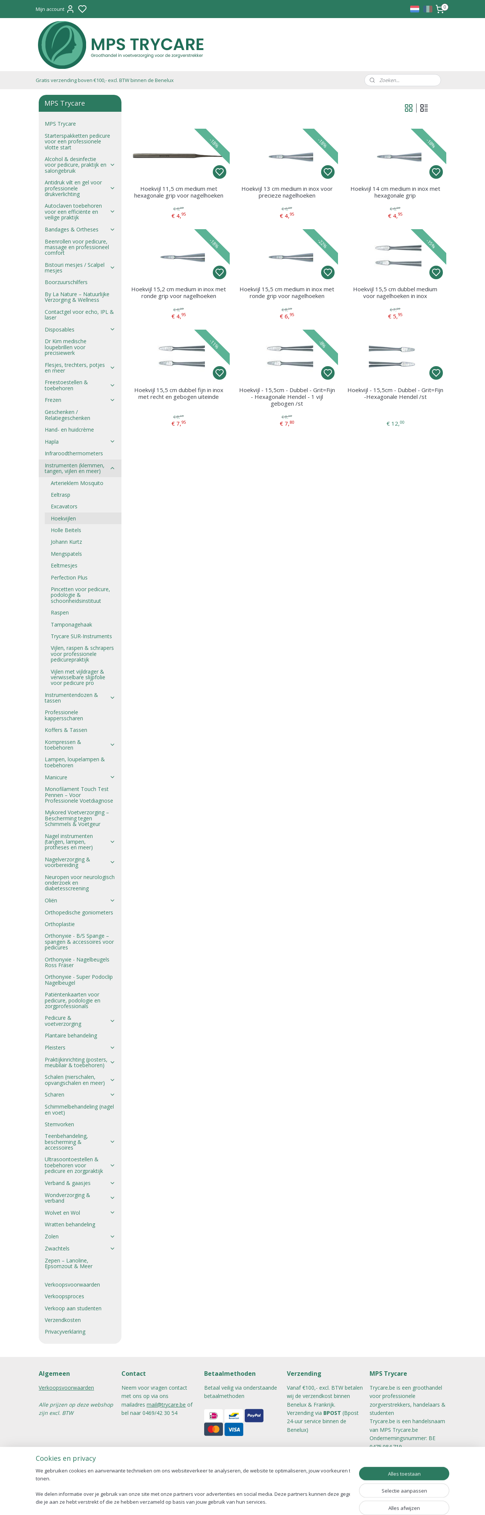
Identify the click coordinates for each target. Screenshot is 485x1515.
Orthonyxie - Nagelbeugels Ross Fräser (77, 962)
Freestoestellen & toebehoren (80, 385)
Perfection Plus (69, 577)
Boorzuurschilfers (66, 282)
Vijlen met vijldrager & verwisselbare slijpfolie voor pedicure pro (78, 677)
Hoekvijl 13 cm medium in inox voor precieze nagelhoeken (286, 192)
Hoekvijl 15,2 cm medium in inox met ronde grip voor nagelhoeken (178, 292)
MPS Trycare (60, 123)
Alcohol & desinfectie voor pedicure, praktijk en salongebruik (80, 164)
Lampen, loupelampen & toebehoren (75, 762)
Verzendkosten (63, 1319)
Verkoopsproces (64, 1296)
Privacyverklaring (65, 1331)
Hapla (80, 441)
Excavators (64, 506)
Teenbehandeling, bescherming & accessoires (80, 1141)
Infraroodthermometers (74, 453)
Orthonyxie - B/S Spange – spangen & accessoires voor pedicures (79, 941)
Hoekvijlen (63, 518)
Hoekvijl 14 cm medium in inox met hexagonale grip (395, 192)
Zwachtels (80, 1248)
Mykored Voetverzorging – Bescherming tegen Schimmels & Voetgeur (77, 818)
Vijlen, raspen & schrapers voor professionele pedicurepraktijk (82, 653)
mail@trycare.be (166, 1404)
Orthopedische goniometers (79, 912)
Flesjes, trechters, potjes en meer (80, 367)
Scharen (80, 1094)
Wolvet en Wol (80, 1212)
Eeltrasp (60, 494)
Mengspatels (66, 553)
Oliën (80, 900)
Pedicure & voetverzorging (80, 1020)
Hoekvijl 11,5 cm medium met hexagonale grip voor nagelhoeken (178, 192)
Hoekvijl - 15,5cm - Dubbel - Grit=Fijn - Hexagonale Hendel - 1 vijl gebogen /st (287, 396)
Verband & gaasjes (80, 1182)
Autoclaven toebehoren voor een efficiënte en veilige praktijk (80, 211)
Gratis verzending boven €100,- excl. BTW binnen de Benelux (105, 80)
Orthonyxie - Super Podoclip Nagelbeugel (79, 979)
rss (280, 1501)
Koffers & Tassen (66, 729)
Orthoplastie (60, 924)
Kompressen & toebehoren (80, 744)
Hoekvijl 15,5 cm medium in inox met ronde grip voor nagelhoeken (286, 292)
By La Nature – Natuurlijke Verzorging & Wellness (77, 297)
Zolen (80, 1236)
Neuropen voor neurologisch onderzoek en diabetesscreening (80, 882)
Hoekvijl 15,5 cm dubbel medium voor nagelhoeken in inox (395, 292)
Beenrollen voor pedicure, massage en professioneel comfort (77, 247)
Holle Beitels (66, 530)
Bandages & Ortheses (80, 229)
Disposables (80, 329)
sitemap (264, 1501)
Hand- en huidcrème (69, 429)
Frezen (80, 399)
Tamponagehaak (71, 624)
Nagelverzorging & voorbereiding (80, 862)
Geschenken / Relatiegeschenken (67, 414)
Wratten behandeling (70, 1224)
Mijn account (55, 9)
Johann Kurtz (66, 541)
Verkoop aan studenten (73, 1308)
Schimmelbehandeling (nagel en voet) (79, 1109)
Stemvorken (59, 1124)
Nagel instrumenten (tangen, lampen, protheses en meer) (80, 841)
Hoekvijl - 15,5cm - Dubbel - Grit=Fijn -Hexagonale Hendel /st (395, 393)
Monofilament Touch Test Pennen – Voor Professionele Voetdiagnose (79, 794)
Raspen (60, 612)
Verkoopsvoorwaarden (72, 1284)
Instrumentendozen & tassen (80, 697)
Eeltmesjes (64, 565)
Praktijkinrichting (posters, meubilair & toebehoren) (80, 1062)
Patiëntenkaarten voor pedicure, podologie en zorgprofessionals (72, 1000)
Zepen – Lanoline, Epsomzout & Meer (68, 1263)
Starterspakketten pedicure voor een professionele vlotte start (77, 141)
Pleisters (80, 1047)
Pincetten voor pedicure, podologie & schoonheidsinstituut (80, 595)
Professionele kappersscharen (64, 715)
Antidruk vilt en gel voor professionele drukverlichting (80, 188)
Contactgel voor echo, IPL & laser (79, 314)
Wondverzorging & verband (80, 1197)
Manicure (80, 777)
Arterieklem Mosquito (77, 483)
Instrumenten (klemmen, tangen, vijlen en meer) (80, 468)
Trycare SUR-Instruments (81, 636)
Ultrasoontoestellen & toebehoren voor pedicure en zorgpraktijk (80, 1165)
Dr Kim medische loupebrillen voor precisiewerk (65, 347)
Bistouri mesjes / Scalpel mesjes (80, 267)
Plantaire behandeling (71, 1035)
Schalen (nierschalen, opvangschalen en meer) (80, 1079)
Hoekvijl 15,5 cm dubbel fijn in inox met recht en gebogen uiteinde (178, 393)
